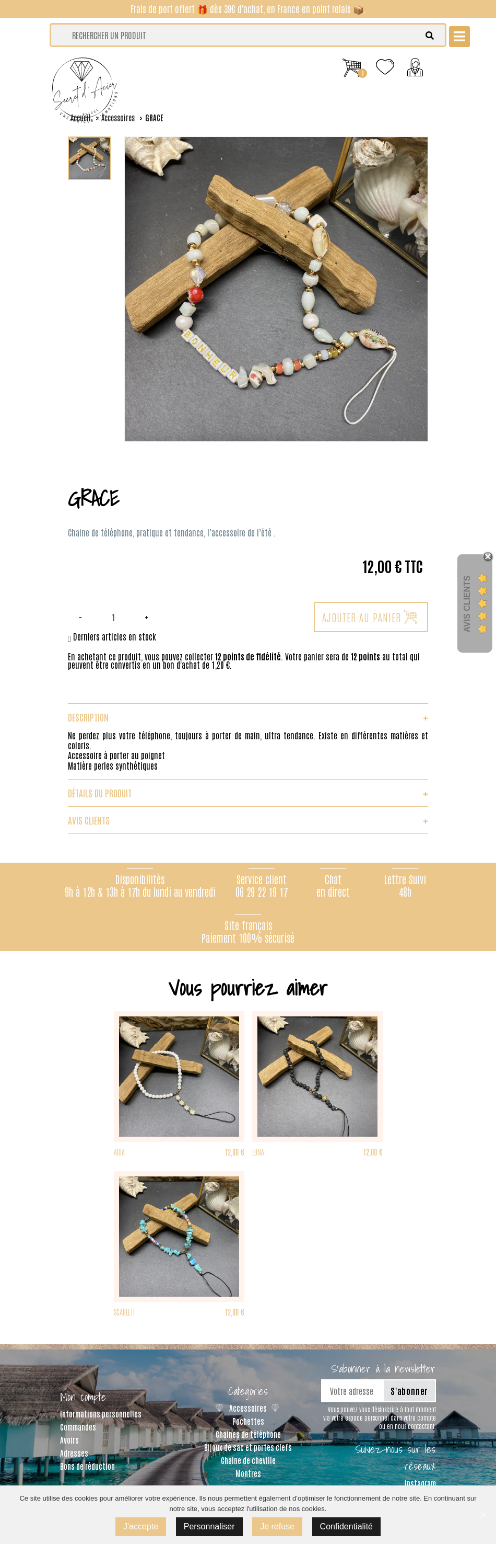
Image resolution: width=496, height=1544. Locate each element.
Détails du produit (248, 792)
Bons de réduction (87, 1466)
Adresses (74, 1453)
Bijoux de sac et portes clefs (248, 1447)
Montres (248, 1473)
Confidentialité (346, 1526)
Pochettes (248, 1421)
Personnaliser (209, 1526)
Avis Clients (467, 603)
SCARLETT (124, 1312)
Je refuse (277, 1526)
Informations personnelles (100, 1414)
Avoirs (69, 1440)
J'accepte (140, 1526)
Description (248, 717)
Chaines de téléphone (248, 1434)
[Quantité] (113, 617)
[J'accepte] (483, 1514)
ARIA (119, 1152)
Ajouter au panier (369, 617)
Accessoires (248, 1408)
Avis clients (248, 820)
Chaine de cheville (248, 1460)
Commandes (78, 1427)
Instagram (420, 1483)
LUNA (258, 1152)
